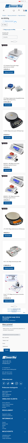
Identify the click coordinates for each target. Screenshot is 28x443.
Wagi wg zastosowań (12, 15)
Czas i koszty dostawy (7, 404)
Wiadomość (5, 346)
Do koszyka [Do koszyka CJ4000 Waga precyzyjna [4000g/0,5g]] (8, 137)
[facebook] (3, 383)
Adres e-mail (5, 340)
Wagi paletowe (5, 396)
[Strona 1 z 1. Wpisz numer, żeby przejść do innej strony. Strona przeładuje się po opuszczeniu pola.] (15, 41)
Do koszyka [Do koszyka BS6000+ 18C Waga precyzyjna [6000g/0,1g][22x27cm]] (8, 203)
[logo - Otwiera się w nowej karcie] (14, 357)
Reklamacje (5, 424)
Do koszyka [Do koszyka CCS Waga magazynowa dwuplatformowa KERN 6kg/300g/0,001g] (8, 104)
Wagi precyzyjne (8, 21)
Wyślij (6, 350)
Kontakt (4, 407)
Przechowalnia (5, 436)
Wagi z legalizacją (6, 394)
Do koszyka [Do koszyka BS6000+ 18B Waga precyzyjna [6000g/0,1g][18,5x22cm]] (8, 170)
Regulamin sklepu (6, 414)
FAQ (3, 427)
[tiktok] (8, 383)
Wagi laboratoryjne (22, 15)
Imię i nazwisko (5, 337)
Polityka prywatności (7, 415)
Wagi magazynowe (6, 391)
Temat (3, 343)
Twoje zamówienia (6, 438)
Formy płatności (6, 402)
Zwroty (4, 422)
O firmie (4, 428)
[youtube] (12, 383)
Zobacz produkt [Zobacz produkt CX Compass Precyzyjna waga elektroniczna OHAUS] (9, 72)
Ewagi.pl (4, 15)
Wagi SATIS (5, 393)
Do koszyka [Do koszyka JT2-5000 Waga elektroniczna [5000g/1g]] (8, 235)
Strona (12, 41)
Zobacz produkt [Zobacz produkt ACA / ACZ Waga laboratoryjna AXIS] (9, 268)
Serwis (3, 425)
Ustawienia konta (6, 435)
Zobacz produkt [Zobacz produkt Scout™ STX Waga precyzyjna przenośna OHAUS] (9, 301)
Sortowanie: (5, 34)
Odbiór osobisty (6, 405)
